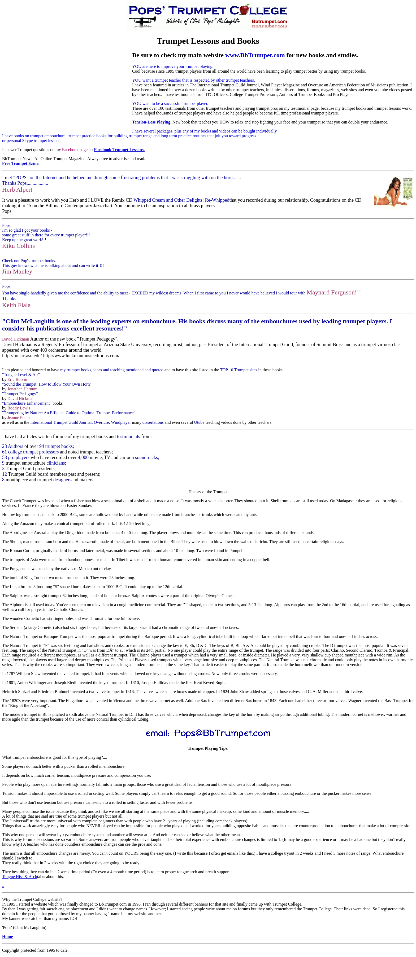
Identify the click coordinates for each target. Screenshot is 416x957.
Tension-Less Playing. (151, 122)
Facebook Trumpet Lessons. (119, 149)
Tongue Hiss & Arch (19, 876)
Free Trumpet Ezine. (21, 163)
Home (7, 936)
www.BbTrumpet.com (255, 55)
